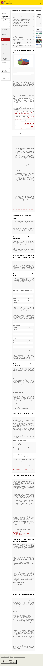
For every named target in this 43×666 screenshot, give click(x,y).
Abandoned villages (5, 34)
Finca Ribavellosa (4, 50)
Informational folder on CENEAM (5, 17)
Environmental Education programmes (4, 26)
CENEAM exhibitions (5, 68)
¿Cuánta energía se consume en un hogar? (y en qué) (21, 30)
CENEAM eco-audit (4, 44)
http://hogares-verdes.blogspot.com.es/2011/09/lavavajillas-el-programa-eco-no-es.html (23, 469)
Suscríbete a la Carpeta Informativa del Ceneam (38, 23)
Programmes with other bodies (4, 59)
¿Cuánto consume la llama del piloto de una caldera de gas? (21, 23)
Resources (3, 22)
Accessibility (6, 656)
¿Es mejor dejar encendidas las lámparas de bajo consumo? (22, 46)
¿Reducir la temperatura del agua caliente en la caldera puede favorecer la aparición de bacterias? (22, 20)
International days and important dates (5, 71)
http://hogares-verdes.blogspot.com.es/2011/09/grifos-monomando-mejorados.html (24, 127)
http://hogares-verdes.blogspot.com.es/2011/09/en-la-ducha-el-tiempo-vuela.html (24, 117)
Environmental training (4, 20)
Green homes (4, 39)
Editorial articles (4, 76)
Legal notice (22, 656)
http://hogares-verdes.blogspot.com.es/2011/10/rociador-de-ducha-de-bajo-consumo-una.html (24, 113)
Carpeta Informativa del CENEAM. (38, 18)
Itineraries (3, 73)
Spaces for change (4, 42)
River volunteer (4, 53)
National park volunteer (5, 55)
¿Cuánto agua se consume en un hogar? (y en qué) (22, 14)
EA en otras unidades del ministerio (5, 79)
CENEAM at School (4, 29)
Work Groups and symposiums (4, 62)
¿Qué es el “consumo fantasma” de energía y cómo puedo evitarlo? (22, 40)
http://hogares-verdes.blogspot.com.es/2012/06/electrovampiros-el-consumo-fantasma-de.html (22, 533)
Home (2, 656)
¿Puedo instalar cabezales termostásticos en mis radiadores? (21, 33)
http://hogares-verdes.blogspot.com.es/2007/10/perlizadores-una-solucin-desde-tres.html (24, 123)
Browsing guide (17, 656)
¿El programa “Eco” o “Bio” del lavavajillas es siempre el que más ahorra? (21, 37)
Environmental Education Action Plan (5, 14)
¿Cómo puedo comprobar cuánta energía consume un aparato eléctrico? (22, 43)
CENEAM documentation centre (5, 65)
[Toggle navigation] (40, 2)
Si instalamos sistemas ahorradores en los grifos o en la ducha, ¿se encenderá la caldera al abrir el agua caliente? (22, 26)
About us (3, 10)
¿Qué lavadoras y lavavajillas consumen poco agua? (21, 17)
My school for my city (5, 36)
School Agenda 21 (4, 31)
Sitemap (11, 656)
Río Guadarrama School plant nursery (5, 48)
